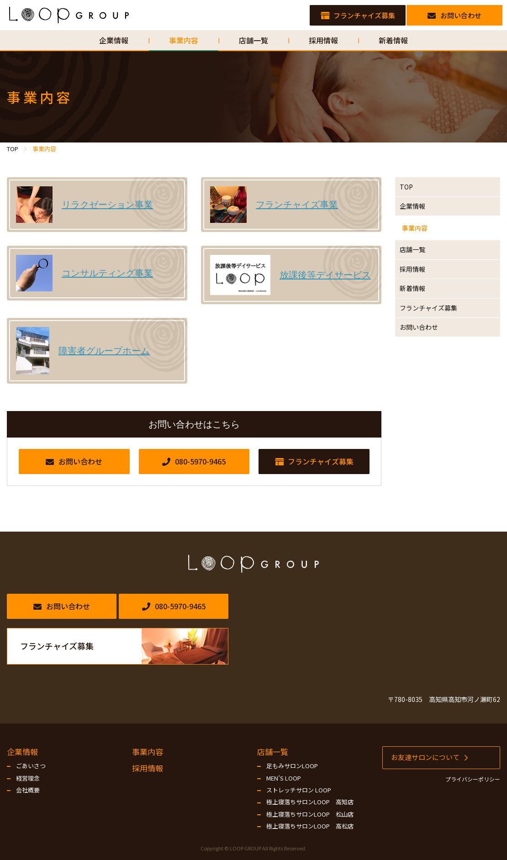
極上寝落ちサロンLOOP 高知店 (310, 802)
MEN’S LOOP (283, 778)
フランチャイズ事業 (297, 205)
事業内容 (418, 243)
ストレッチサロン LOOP (298, 790)
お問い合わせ (425, 372)
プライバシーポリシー (472, 779)
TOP (410, 189)
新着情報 (418, 322)
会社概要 (28, 790)
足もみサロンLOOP (292, 766)
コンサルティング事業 (107, 273)
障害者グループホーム (104, 351)
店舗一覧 (418, 272)
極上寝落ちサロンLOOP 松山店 (310, 814)
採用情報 (418, 297)
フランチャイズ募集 (436, 347)
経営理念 (28, 778)
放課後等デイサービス (325, 275)
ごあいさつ (31, 766)
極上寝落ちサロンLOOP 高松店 (310, 826)
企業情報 (418, 214)
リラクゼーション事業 (107, 205)
